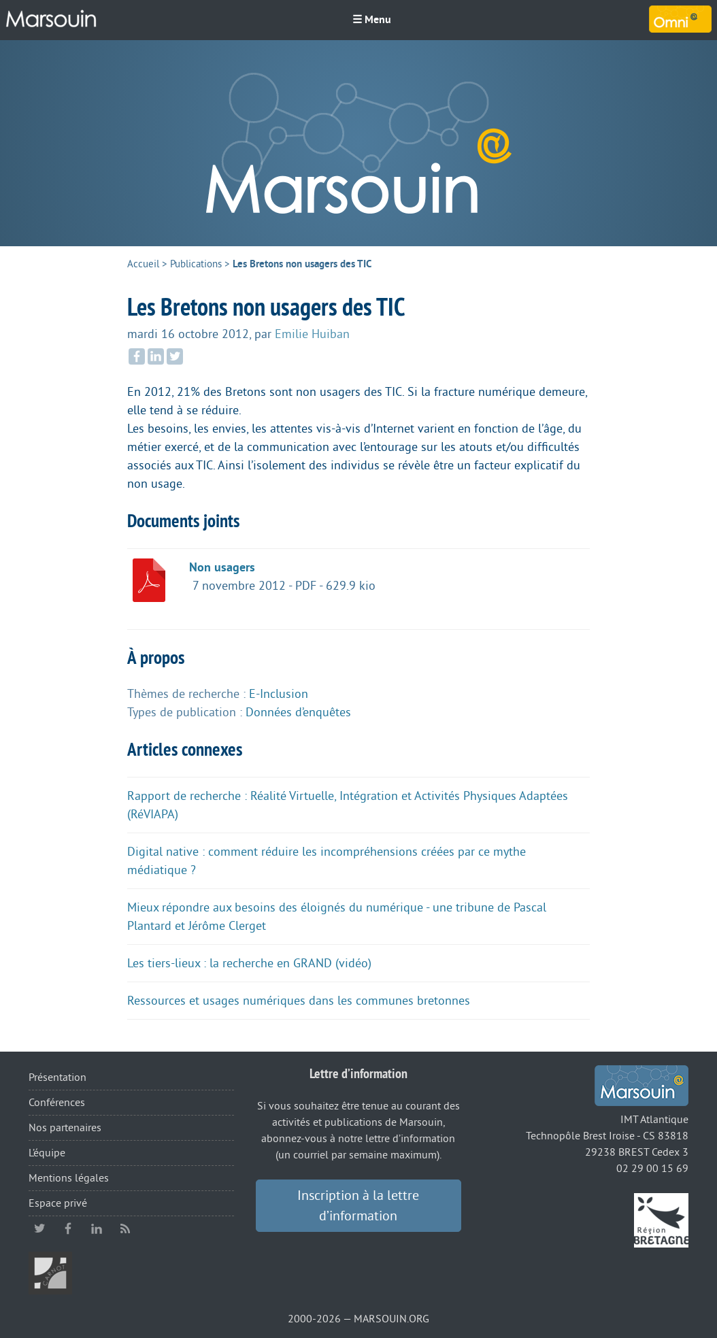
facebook (68, 1228)
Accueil (143, 264)
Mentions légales (69, 1178)
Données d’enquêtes (298, 712)
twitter (39, 1228)
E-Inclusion (278, 694)
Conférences (57, 1103)
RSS (125, 1228)
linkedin (96, 1228)
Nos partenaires (65, 1128)
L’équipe (47, 1153)
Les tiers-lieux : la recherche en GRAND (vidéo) (249, 963)
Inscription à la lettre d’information (358, 1206)
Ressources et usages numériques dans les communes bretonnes (298, 1000)
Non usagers (222, 567)
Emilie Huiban (312, 334)
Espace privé (58, 1203)
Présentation (57, 1077)
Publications (196, 264)
